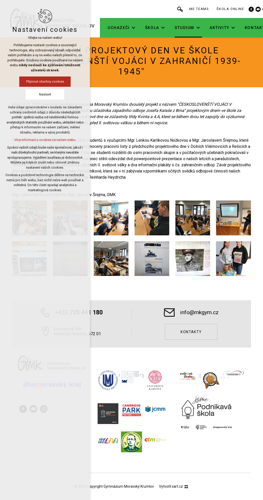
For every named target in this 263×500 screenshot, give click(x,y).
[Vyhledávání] (189, 9)
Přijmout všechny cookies (45, 81)
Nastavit (45, 94)
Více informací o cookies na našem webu (45, 140)
